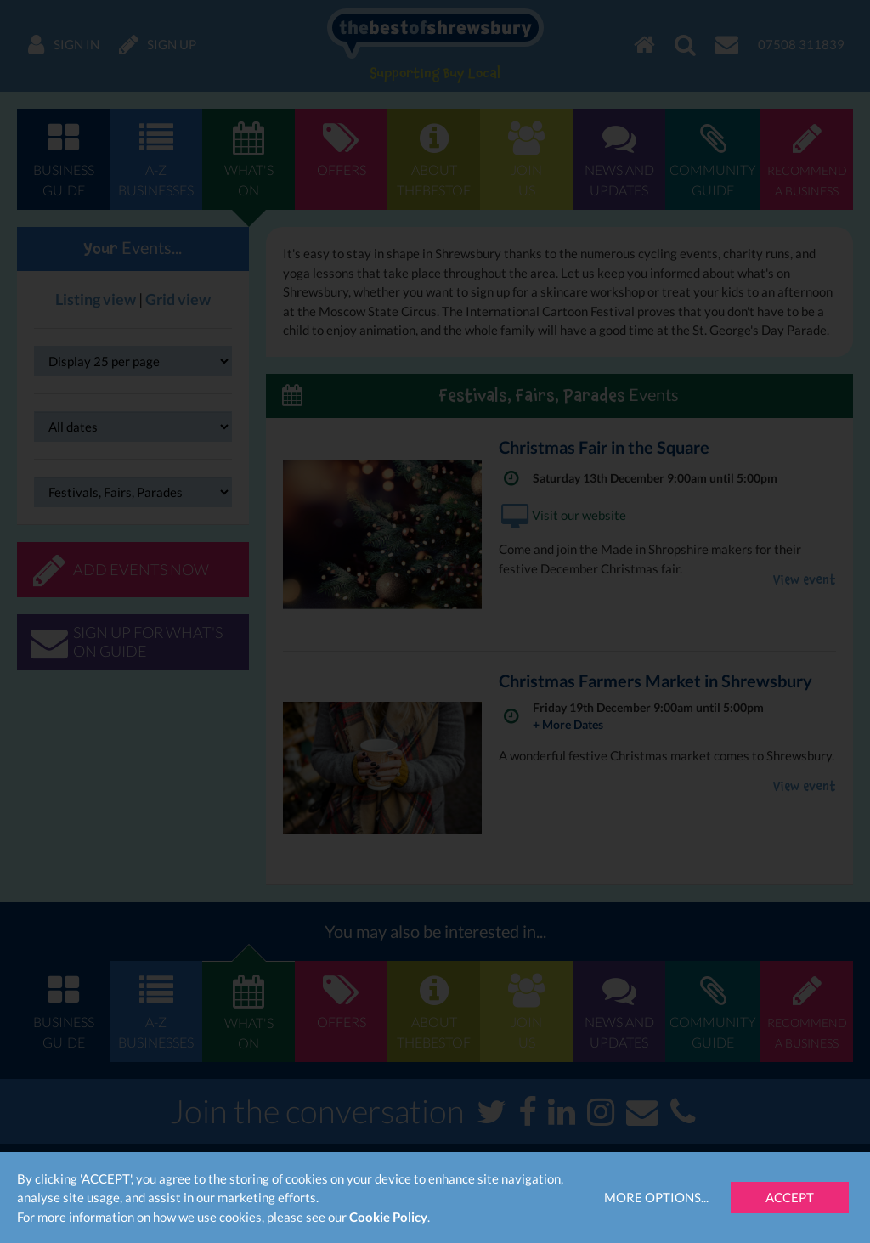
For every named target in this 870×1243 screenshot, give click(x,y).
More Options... (656, 1197)
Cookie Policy (388, 1216)
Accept (789, 1197)
